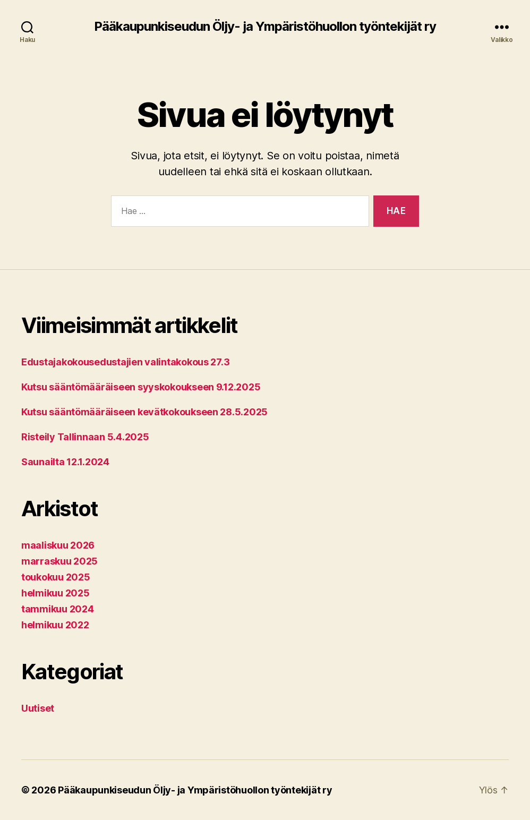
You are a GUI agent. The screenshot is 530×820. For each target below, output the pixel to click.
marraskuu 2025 (59, 561)
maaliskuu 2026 (58, 545)
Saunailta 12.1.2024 (65, 461)
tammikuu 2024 (57, 608)
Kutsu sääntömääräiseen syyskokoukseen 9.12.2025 (140, 386)
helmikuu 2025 (55, 593)
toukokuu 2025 (55, 577)
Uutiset (37, 708)
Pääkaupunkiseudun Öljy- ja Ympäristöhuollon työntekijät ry (265, 26)
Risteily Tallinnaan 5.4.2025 (85, 436)
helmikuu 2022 (55, 624)
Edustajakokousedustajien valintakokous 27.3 (125, 362)
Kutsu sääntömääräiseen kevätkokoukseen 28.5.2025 (144, 411)
